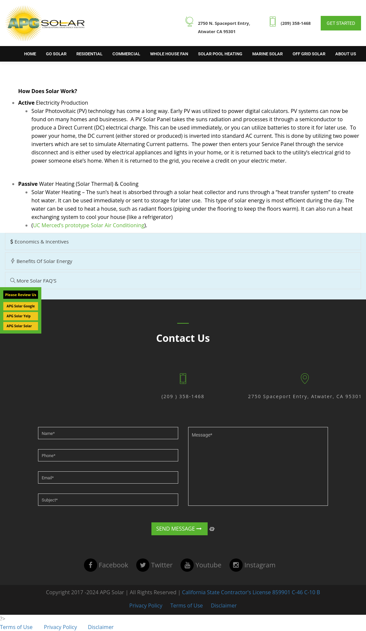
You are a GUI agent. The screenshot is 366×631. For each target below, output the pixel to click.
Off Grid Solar (309, 53)
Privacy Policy (145, 605)
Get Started (341, 23)
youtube (201, 564)
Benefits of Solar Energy (41, 261)
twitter (154, 564)
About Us (345, 53)
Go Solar (56, 53)
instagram (252, 564)
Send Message (179, 528)
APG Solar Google (21, 306)
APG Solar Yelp (18, 316)
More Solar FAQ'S (33, 280)
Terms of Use (186, 605)
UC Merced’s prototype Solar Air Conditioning (88, 225)
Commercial (126, 53)
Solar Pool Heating (220, 53)
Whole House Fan (169, 53)
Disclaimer (224, 605)
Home (30, 53)
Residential (89, 53)
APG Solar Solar (19, 326)
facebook (106, 564)
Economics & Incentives (39, 241)
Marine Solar (267, 53)
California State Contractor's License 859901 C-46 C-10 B (250, 592)
